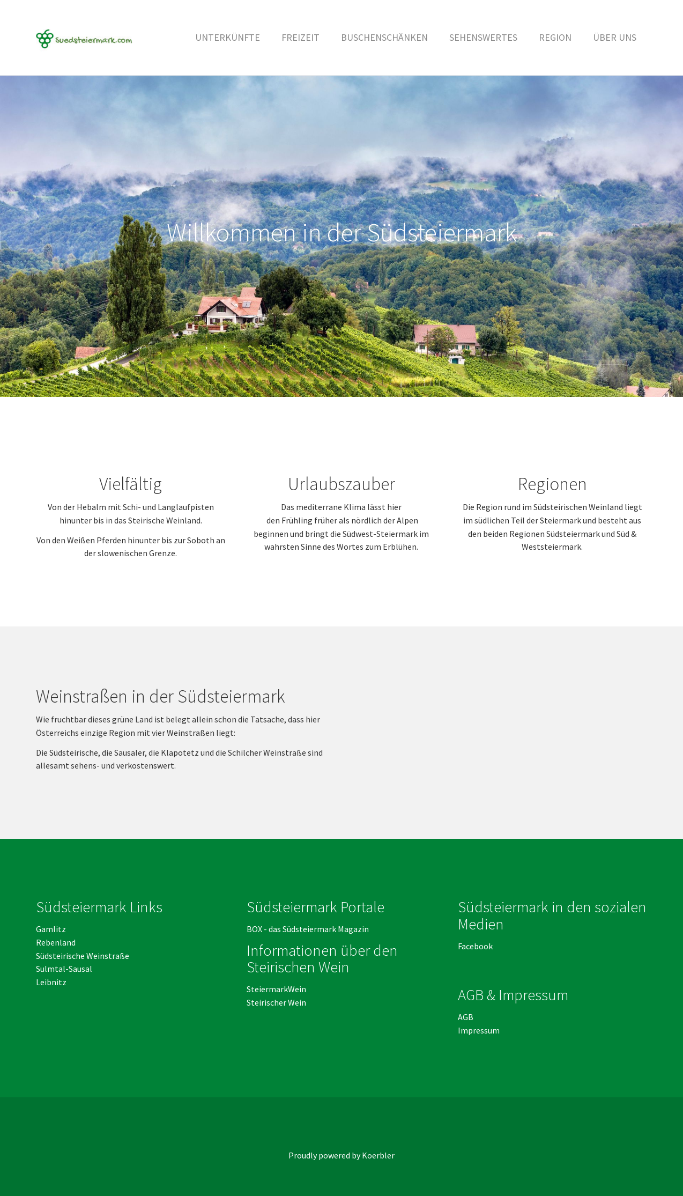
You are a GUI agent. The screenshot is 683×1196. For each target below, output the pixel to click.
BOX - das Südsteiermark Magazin (308, 929)
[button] (300, 37)
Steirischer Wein (276, 1002)
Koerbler (378, 1155)
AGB (466, 1017)
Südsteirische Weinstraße (82, 955)
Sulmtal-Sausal (64, 968)
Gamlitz (51, 929)
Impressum (479, 1030)
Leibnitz (51, 982)
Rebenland (56, 942)
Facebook (475, 946)
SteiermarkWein (276, 989)
